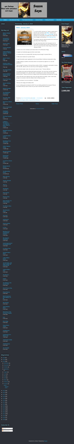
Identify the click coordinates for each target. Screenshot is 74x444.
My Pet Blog (6, 302)
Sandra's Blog (6, 43)
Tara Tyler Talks (6, 97)
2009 (4, 417)
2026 (4, 357)
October (6, 367)
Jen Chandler (6, 347)
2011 (4, 413)
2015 (4, 406)
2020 (4, 396)
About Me (59, 19)
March (5, 379)
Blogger (45, 441)
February (6, 381)
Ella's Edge (5, 321)
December (6, 363)
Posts (4, 428)
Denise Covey (6, 196)
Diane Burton (6, 192)
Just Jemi (5, 215)
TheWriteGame (6, 343)
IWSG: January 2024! (23, 27)
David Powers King (7, 288)
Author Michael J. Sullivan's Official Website (7, 53)
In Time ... (5, 227)
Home (5, 19)
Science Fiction (39, 19)
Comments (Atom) (40, 108)
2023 (4, 390)
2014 (4, 408)
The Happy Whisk (7, 69)
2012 (4, 411)
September (6, 369)
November (6, 365)
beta (4, 317)
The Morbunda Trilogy (14, 19)
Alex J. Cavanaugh (49, 34)
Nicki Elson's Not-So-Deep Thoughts (7, 312)
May (5, 375)
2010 (4, 415)
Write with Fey (6, 176)
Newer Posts (19, 103)
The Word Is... (6, 274)
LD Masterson (6, 330)
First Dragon (22, 100)
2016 (4, 404)
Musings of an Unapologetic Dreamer (6, 233)
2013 (4, 410)
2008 (4, 419)
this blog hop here (51, 37)
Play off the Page (7, 79)
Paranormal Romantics (5, 156)
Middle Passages (7, 88)
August (5, 372)
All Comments (6, 430)
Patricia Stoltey (6, 223)
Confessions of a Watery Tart (7, 335)
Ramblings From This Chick (7, 141)
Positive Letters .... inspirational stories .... (7, 64)
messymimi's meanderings (6, 39)
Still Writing (5, 188)
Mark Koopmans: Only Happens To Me (7, 297)
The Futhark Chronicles (27, 19)
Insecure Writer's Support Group (7, 74)
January (6, 383)
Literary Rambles (7, 47)
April (5, 377)
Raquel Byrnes (6, 292)
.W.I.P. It (5, 184)
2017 (4, 402)
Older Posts (55, 103)
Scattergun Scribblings (5, 112)
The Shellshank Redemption (6, 93)
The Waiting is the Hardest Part (7, 283)
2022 (4, 392)
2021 (4, 394)
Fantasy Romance (49, 19)
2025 (4, 359)
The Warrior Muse (7, 206)
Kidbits (4, 278)
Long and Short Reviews (34, 100)
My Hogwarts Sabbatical (6, 238)
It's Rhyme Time (6, 248)
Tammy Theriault (7, 180)
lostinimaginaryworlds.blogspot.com (7, 244)
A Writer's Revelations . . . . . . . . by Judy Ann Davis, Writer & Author (7, 124)
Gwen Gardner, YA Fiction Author (7, 201)
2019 (4, 398)
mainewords (6, 219)
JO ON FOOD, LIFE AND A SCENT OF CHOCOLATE (7, 264)
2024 (4, 361)
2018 (4, 400)
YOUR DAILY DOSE (7, 339)
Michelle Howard (7, 151)
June (5, 374)
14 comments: (40, 98)
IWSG (47, 32)
